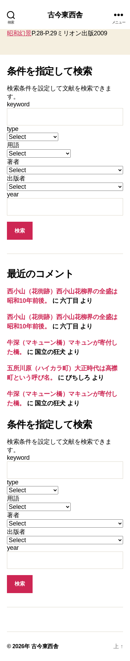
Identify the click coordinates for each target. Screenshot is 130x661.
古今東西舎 (65, 14)
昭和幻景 (19, 33)
